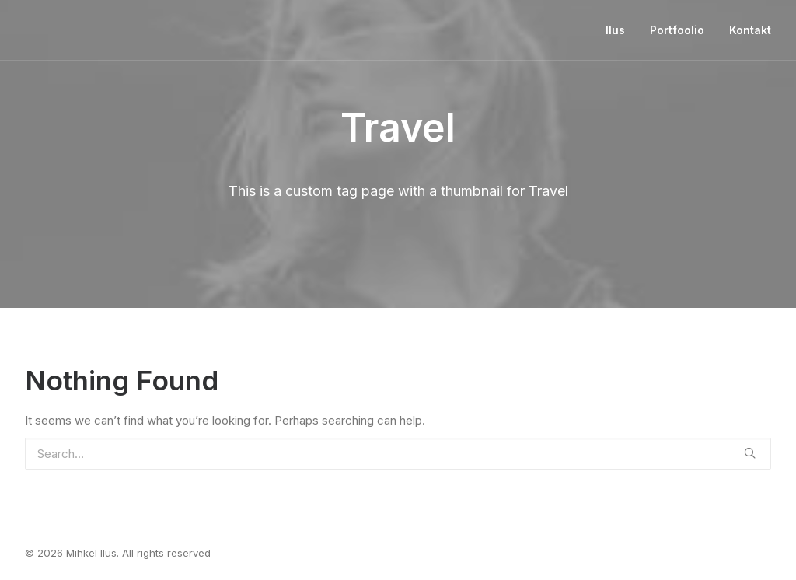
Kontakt (750, 30)
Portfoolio (677, 30)
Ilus (615, 30)
